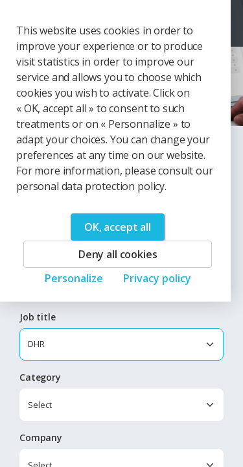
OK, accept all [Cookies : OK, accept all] (117, 227)
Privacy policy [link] (157, 278)
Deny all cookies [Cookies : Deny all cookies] (117, 254)
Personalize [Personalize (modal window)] (74, 278)
